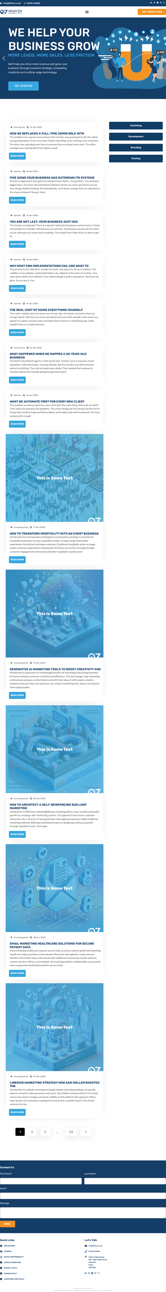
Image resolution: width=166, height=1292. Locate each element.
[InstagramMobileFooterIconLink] (96, 1272)
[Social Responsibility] (1, 1256)
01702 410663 (94, 1250)
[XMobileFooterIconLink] (99, 1272)
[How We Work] (1, 1244)
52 (71, 1130)
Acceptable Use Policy (14, 1278)
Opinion (17, 171)
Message (4, 1202)
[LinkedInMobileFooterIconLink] (86, 1272)
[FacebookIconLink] (154, 3)
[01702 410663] (86, 1250)
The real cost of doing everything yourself (46, 309)
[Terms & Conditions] (1, 1261)
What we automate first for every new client (47, 400)
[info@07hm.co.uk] (86, 1244)
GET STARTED (23, 85)
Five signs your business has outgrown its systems (52, 177)
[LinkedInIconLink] (151, 3)
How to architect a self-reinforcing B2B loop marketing (48, 805)
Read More (17, 155)
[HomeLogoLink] (11, 12)
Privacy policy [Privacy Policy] (10, 1267)
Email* (3, 1187)
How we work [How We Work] (9, 1245)
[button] (87, 12)
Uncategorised (21, 526)
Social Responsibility (14, 1256)
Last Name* (90, 1172)
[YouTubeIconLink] (157, 3)
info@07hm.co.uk (95, 1245)
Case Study (19, 127)
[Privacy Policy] (1, 1267)
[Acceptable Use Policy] (1, 1278)
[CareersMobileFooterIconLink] (1, 1250)
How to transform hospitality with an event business (54, 532)
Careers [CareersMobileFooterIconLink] (8, 1250)
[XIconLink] (164, 3)
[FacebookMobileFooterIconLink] (89, 1272)
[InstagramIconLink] (161, 3)
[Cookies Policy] (1, 1272)
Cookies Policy (10, 1272)
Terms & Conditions (12, 1261)
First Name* (6, 1172)
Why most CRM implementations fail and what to (49, 265)
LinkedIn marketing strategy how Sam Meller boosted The (55, 1083)
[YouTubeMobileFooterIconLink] (92, 1272)
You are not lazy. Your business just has (44, 221)
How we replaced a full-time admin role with (47, 133)
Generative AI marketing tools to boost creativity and (55, 668)
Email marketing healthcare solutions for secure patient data (52, 944)
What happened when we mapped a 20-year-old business (48, 354)
